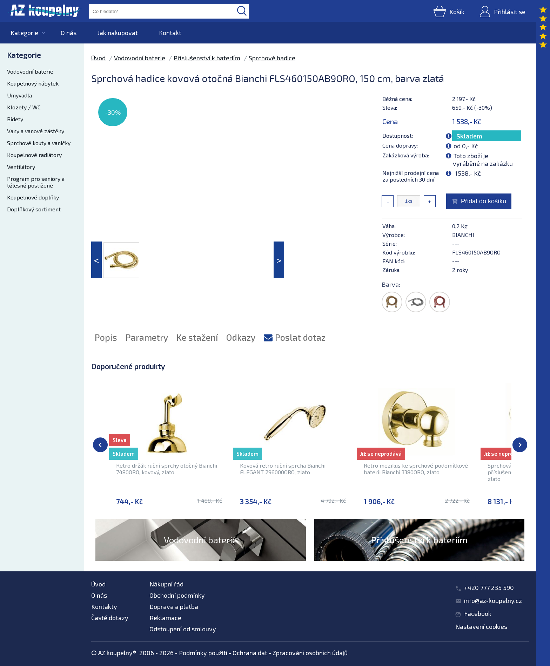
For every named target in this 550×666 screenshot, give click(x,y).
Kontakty (104, 606)
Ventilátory (21, 166)
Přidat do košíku (483, 201)
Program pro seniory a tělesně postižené (36, 182)
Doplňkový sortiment (34, 209)
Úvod (98, 58)
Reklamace (165, 617)
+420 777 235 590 (489, 587)
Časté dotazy (109, 617)
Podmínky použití (203, 653)
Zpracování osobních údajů (310, 653)
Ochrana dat (250, 653)
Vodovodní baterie (30, 71)
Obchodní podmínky (177, 595)
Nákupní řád (166, 584)
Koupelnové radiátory (34, 154)
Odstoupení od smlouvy (182, 629)
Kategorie (24, 32)
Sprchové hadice (272, 58)
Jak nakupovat (118, 32)
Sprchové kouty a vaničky (39, 143)
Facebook (477, 613)
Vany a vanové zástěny (35, 131)
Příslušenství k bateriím (207, 58)
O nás (68, 32)
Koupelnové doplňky (33, 197)
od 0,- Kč (466, 146)
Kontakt (170, 32)
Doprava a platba (173, 606)
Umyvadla (19, 95)
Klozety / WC (24, 107)
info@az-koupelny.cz (493, 600)
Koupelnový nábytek (33, 83)
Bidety (15, 119)
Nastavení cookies (481, 626)
